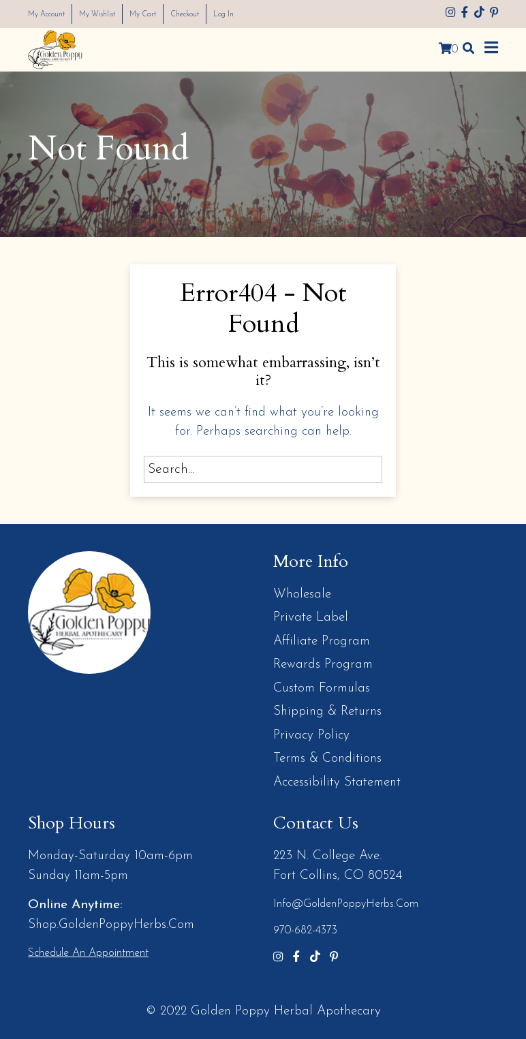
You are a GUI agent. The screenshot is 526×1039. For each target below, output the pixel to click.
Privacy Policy (311, 735)
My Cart (170, 14)
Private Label (310, 617)
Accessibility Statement (337, 782)
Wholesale (302, 594)
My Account (53, 14)
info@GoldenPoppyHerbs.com (345, 904)
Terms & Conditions (327, 758)
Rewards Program (323, 664)
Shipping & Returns (327, 711)
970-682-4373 (305, 930)
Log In (268, 14)
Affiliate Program (321, 641)
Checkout (221, 14)
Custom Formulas (321, 688)
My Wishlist (115, 14)
